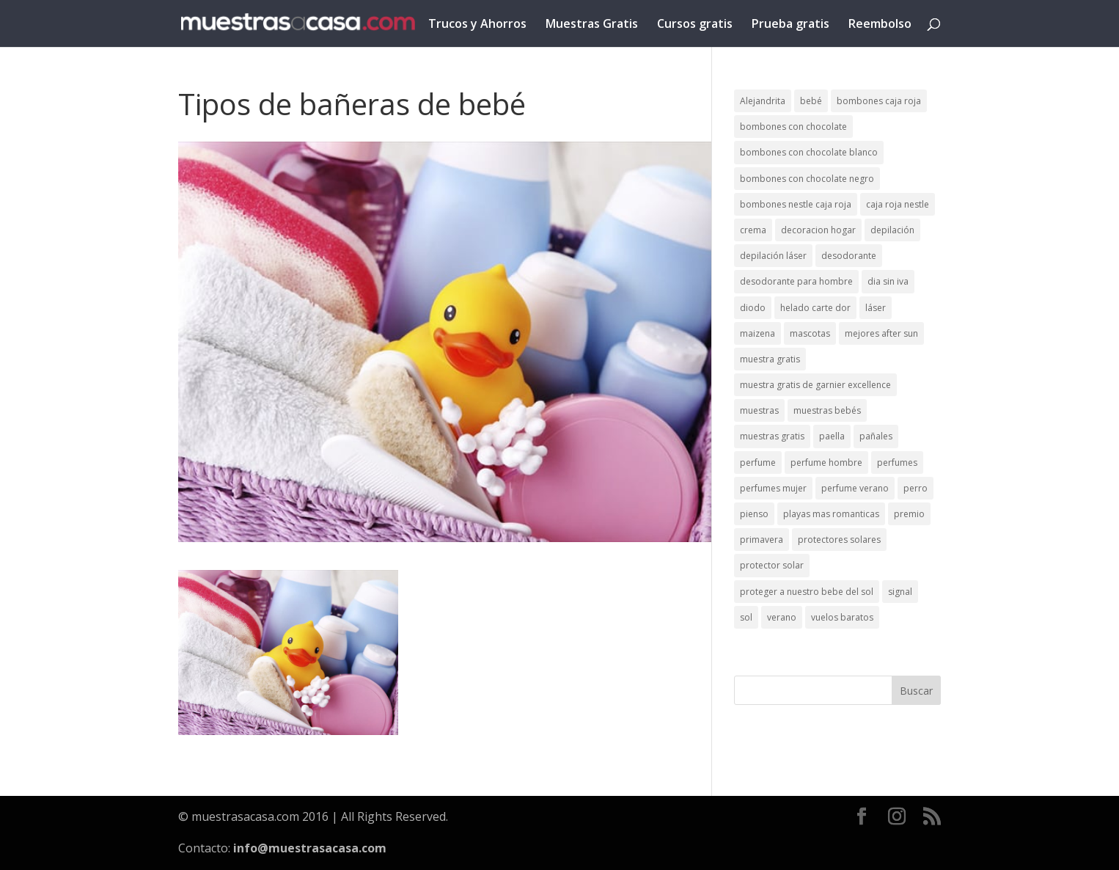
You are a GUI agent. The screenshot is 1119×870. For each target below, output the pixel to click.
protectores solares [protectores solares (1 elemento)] (839, 539)
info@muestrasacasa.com (309, 848)
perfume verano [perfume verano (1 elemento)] (855, 488)
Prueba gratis (790, 25)
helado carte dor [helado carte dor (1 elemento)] (815, 307)
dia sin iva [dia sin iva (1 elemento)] (888, 281)
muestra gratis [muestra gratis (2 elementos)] (770, 359)
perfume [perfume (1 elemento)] (758, 462)
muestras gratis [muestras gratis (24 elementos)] (772, 436)
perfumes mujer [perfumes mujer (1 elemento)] (773, 488)
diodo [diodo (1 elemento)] (753, 307)
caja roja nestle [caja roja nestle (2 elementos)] (897, 204)
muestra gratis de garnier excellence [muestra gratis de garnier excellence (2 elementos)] (815, 385)
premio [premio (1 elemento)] (909, 514)
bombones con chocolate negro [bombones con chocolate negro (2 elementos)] (807, 178)
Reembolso (879, 25)
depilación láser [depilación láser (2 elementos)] (773, 255)
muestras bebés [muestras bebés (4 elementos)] (827, 410)
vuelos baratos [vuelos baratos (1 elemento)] (842, 617)
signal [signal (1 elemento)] (900, 591)
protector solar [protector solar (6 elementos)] (772, 565)
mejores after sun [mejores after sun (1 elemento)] (881, 333)
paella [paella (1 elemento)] (832, 436)
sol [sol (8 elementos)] (746, 617)
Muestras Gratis (592, 25)
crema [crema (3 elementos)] (753, 230)
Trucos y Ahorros (477, 25)
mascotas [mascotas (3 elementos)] (810, 333)
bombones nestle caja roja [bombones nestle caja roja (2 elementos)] (795, 204)
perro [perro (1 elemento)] (915, 488)
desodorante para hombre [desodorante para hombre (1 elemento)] (796, 281)
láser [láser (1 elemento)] (875, 307)
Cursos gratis (695, 25)
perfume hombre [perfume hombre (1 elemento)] (826, 462)
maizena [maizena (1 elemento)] (757, 333)
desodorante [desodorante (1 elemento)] (848, 255)
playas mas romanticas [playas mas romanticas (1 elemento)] (831, 514)
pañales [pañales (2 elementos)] (875, 436)
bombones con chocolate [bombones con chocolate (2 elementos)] (793, 126)
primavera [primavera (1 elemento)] (761, 539)
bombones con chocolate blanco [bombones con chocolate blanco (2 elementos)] (809, 152)
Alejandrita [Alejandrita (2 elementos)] (762, 101)
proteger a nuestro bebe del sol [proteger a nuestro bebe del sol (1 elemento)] (806, 591)
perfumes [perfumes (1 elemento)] (897, 462)
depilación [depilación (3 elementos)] (892, 230)
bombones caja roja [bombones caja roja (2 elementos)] (879, 101)
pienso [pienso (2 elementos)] (754, 514)
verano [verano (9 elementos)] (781, 617)
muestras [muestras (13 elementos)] (759, 410)
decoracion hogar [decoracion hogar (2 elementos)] (818, 230)
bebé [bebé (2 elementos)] (811, 101)
